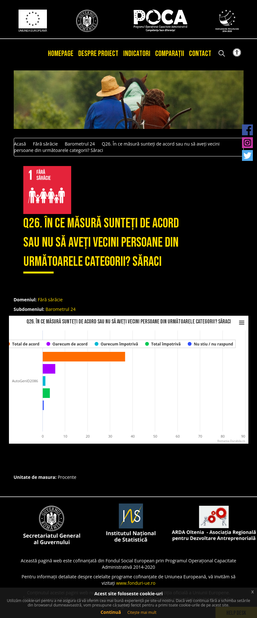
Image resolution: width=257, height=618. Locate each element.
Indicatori (136, 53)
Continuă (111, 612)
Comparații (169, 53)
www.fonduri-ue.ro (135, 583)
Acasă (20, 144)
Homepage (60, 53)
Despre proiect (98, 53)
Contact (200, 53)
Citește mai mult (141, 612)
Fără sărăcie (45, 144)
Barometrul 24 (80, 144)
